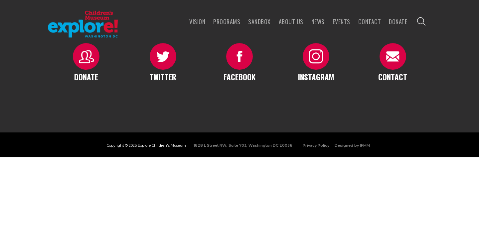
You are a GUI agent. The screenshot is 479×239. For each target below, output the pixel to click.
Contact (369, 21)
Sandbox (259, 21)
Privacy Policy (316, 145)
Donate (398, 21)
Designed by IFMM (352, 145)
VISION (197, 21)
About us (291, 21)
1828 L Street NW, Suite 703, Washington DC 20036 (243, 145)
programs (226, 21)
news (318, 21)
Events (341, 21)
